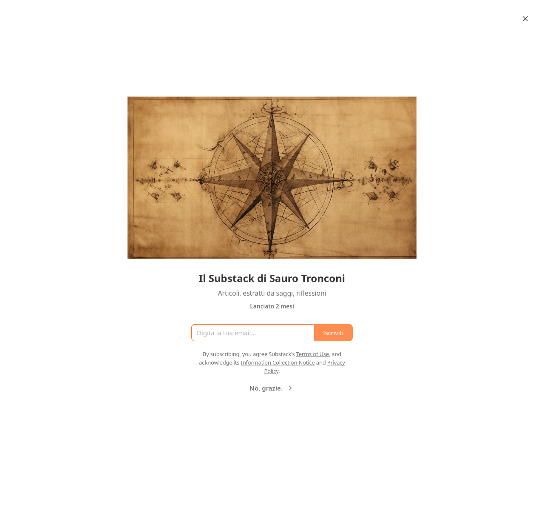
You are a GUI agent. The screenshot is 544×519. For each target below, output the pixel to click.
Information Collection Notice (277, 362)
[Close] (525, 18)
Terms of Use (312, 354)
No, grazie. (272, 388)
